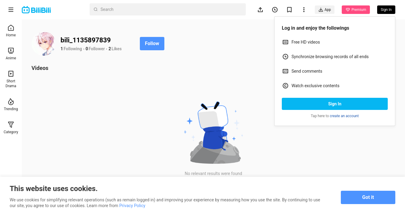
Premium (355, 9)
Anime (11, 53)
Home (11, 30)
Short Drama (10, 79)
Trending (11, 104)
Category (11, 127)
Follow (152, 43)
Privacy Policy (132, 205)
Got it (368, 197)
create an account (344, 116)
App (324, 9)
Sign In (334, 103)
